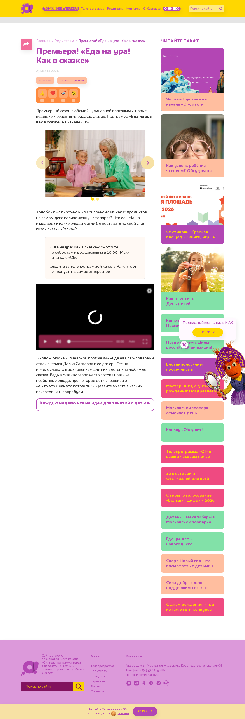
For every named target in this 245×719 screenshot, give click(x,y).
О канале (97, 691)
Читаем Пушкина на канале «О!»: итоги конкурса (186, 102)
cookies (123, 713)
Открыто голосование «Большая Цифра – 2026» (191, 498)
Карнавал (98, 681)
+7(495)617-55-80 (152, 670)
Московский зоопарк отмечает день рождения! (187, 411)
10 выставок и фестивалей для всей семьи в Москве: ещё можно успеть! (187, 477)
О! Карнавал (152, 8)
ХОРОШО (145, 711)
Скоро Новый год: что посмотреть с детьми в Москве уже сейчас (190, 564)
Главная (43, 41)
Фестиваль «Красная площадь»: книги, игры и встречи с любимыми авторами (191, 235)
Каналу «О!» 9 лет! (184, 430)
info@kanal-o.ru (147, 675)
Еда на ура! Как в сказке (74, 247)
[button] (92, 199)
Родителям (115, 8)
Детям (95, 686)
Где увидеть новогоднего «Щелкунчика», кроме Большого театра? (188, 542)
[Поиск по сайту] (203, 8)
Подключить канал (61, 8)
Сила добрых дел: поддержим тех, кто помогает (187, 586)
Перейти (207, 332)
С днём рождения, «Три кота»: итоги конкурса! (190, 607)
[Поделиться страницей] (26, 44)
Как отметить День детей (180, 301)
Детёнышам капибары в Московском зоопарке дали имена (190, 520)
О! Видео (171, 8)
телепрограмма (72, 80)
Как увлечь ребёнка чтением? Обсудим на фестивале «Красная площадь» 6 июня (189, 169)
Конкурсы (133, 8)
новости (45, 80)
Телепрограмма (92, 8)
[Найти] (221, 8)
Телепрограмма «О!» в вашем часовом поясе (188, 454)
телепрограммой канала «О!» (97, 266)
